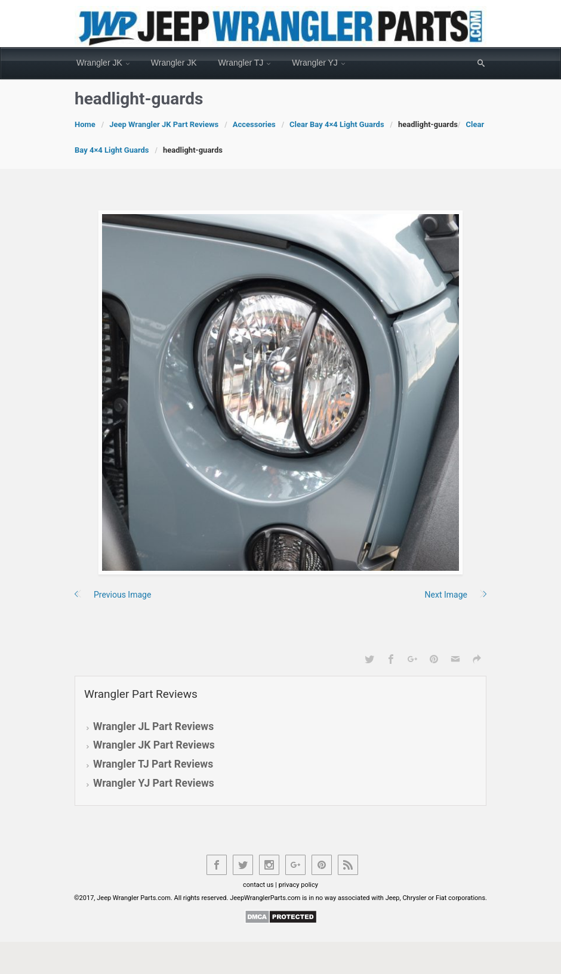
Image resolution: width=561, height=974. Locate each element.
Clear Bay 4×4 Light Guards (336, 124)
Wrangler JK (99, 62)
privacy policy (298, 885)
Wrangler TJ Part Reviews (153, 764)
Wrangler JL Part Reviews (153, 726)
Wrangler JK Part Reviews (154, 745)
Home (85, 124)
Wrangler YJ (315, 62)
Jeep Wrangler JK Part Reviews (163, 124)
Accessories (254, 124)
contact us (258, 885)
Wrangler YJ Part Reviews (153, 783)
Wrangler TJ (241, 62)
